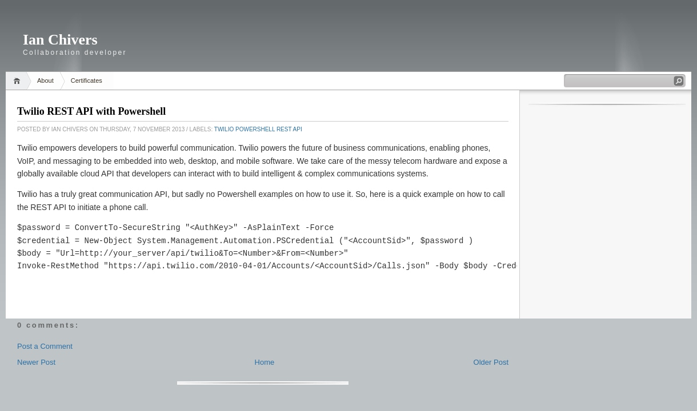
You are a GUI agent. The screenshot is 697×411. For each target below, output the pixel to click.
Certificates (86, 80)
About (45, 80)
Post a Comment (45, 346)
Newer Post (36, 362)
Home (18, 81)
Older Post (491, 362)
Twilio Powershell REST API (258, 129)
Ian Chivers (60, 39)
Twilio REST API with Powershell (91, 111)
